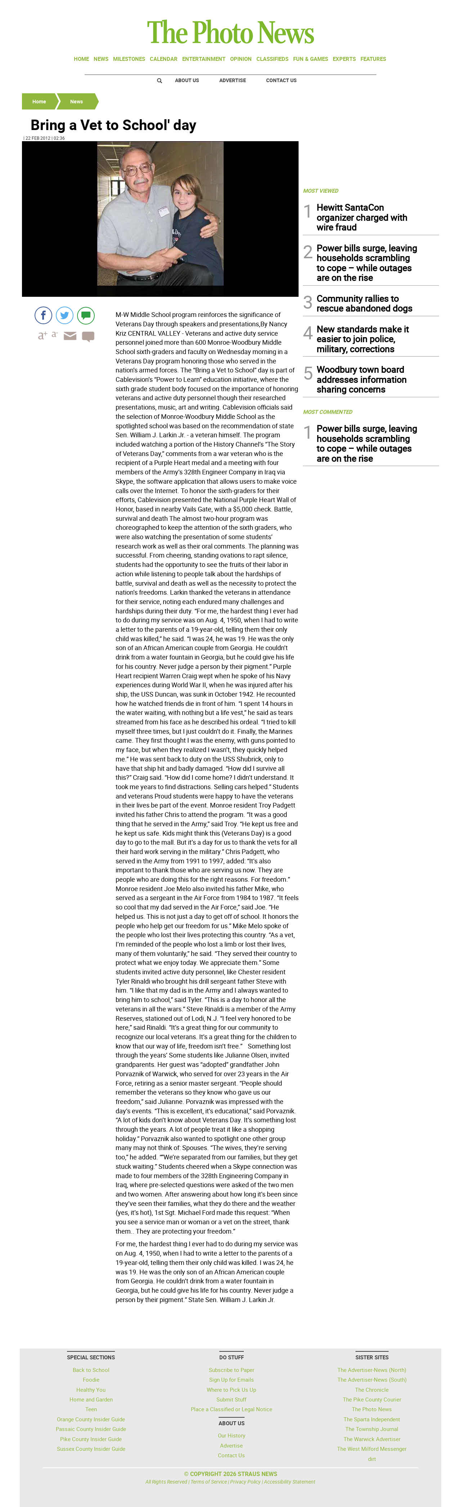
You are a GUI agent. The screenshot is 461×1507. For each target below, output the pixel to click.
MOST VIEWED (320, 190)
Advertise (232, 80)
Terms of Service (209, 1481)
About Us (187, 80)
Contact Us (281, 80)
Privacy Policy (245, 1481)
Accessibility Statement (289, 1481)
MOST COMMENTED (327, 411)
